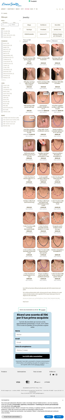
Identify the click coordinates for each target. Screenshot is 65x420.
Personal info (36, 374)
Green (6, 87)
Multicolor (8, 107)
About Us (19, 382)
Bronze (6, 125)
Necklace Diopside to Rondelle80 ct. (57, 250)
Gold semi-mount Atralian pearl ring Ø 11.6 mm (29, 154)
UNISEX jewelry (29, 34)
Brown (6, 95)
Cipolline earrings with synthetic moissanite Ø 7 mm (43, 154)
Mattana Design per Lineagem (57, 35)
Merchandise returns (38, 375)
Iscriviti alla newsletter (32, 356)
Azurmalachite (8, 57)
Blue (5, 109)
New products (5, 375)
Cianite (6, 65)
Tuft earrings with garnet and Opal (29, 106)
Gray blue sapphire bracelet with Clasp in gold (29, 131)
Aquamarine (8, 55)
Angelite (6, 51)
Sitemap (19, 390)
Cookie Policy (20, 384)
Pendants (43, 29)
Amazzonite (7, 45)
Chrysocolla (8, 63)
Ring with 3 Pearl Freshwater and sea (43, 130)
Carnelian (7, 59)
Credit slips (36, 379)
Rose (6, 99)
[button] (62, 400)
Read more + (26, 301)
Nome (17, 331)
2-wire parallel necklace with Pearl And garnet (43, 178)
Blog (18, 391)
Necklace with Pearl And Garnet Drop (29, 201)
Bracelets (57, 25)
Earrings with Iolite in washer (57, 82)
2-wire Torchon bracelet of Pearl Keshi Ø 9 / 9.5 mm (43, 227)
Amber (6, 47)
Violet (6, 85)
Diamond (7, 71)
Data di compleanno (23, 346)
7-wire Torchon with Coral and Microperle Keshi (29, 227)
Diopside (6, 75)
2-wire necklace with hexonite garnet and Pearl (29, 251)
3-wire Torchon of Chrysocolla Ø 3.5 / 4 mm (29, 178)
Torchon (7, 37)
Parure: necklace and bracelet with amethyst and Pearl (43, 275)
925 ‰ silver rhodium (11, 117)
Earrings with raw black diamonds (57, 58)
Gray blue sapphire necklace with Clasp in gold (57, 107)
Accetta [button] (59, 416)
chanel (6, 33)
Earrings (29, 29)
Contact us (20, 388)
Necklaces (43, 25)
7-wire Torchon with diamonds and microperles (43, 251)
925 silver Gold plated (11, 119)
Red (5, 105)
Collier (6, 31)
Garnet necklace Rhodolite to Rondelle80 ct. (57, 154)
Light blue (7, 93)
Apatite (6, 53)
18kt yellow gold (9, 121)
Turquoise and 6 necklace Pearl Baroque (57, 227)
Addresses (36, 381)
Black (6, 103)
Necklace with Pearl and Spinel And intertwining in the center (43, 203)
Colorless (7, 89)
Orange (6, 111)
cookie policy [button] (16, 406)
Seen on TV (43, 34)
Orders (35, 377)
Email (17, 339)
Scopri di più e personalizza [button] (12, 416)
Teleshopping (21, 386)
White (6, 91)
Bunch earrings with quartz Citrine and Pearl (29, 59)
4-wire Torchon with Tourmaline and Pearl (57, 202)
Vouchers (35, 382)
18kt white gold (9, 123)
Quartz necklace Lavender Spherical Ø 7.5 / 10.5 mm (57, 131)
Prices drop (4, 374)
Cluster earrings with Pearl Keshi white (43, 82)
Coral (6, 67)
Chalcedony (7, 61)
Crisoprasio (7, 69)
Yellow (6, 101)
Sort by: (48, 41)
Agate (6, 43)
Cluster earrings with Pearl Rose (43, 58)
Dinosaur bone (8, 73)
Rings (29, 25)
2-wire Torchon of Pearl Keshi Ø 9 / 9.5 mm (29, 275)
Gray (5, 97)
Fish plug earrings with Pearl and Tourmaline (29, 83)
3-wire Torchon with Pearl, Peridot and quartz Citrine (57, 275)
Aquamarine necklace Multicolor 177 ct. (43, 107)
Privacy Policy (20, 377)
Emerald (6, 77)
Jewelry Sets (57, 29)
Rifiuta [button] (49, 416)
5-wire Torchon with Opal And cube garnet (57, 178)
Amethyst (7, 49)
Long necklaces (9, 35)
